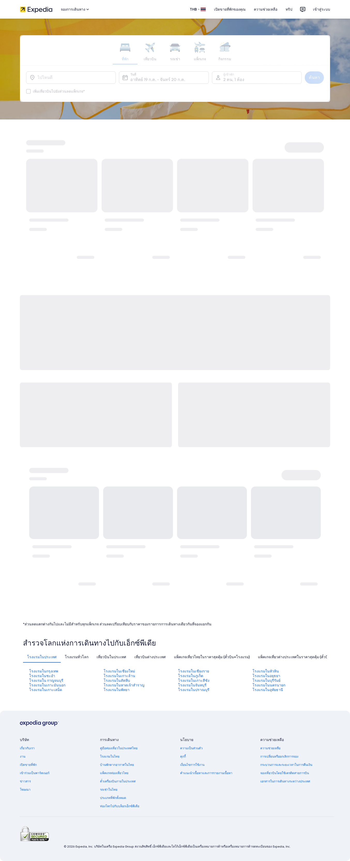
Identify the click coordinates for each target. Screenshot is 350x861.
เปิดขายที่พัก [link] (28, 765)
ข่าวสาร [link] (25, 781)
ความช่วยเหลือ (265, 9)
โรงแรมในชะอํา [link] (42, 675)
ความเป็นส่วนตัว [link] (191, 748)
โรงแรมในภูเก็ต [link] (190, 675)
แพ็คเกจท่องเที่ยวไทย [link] (114, 773)
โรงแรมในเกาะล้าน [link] (119, 675)
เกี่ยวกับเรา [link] (27, 748)
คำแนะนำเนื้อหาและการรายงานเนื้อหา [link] (206, 773)
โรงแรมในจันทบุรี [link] (192, 685)
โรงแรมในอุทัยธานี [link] (268, 689)
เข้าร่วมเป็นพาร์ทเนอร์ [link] (34, 773)
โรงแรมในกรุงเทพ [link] (43, 671)
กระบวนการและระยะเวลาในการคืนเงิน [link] (286, 765)
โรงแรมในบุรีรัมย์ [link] (266, 680)
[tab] (42, 657)
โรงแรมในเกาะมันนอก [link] (47, 685)
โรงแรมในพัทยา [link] (117, 689)
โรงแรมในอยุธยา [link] (266, 675)
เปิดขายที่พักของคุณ (230, 9)
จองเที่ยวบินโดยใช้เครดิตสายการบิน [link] (284, 773)
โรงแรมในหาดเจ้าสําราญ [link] (124, 685)
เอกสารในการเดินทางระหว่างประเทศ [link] (285, 781)
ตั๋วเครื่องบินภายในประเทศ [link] (118, 781)
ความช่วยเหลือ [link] (270, 748)
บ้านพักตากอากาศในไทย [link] (117, 765)
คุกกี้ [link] (183, 756)
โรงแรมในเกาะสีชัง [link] (193, 680)
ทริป (289, 9)
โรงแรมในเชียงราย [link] (193, 671)
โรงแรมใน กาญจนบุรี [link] (46, 680)
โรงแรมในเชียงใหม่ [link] (119, 671)
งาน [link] (22, 756)
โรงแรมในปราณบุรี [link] (193, 689)
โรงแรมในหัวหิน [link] (266, 671)
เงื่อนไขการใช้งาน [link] (192, 765)
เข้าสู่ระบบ (321, 9)
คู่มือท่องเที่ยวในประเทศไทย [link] (119, 748)
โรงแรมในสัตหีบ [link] (117, 680)
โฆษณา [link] (25, 790)
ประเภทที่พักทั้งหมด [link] (113, 798)
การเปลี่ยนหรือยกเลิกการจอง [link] (279, 756)
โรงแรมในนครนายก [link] (269, 685)
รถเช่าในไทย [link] (108, 790)
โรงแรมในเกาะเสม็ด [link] (45, 689)
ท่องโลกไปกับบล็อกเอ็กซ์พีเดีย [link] (119, 806)
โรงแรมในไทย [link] (109, 756)
